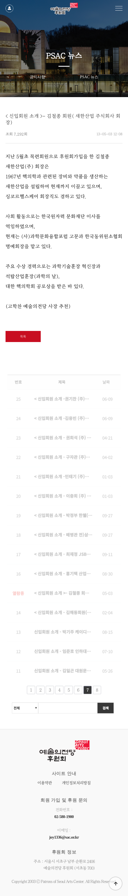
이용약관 (44, 783)
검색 (106, 709)
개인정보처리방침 (76, 783)
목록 (23, 336)
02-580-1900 (64, 816)
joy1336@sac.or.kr (64, 837)
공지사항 (37, 77)
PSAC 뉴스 (89, 77)
